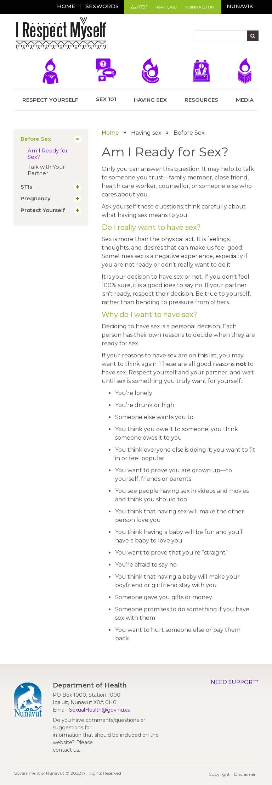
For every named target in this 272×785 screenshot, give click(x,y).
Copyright (219, 774)
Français (165, 7)
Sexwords (102, 6)
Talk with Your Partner (46, 170)
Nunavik (240, 6)
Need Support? (235, 682)
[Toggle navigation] (113, 34)
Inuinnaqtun (198, 7)
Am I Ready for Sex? (48, 153)
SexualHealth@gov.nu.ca (100, 710)
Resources (201, 80)
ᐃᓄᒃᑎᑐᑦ (139, 7)
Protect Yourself (43, 210)
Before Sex (36, 139)
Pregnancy (36, 198)
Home (66, 6)
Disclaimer (245, 774)
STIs (26, 187)
